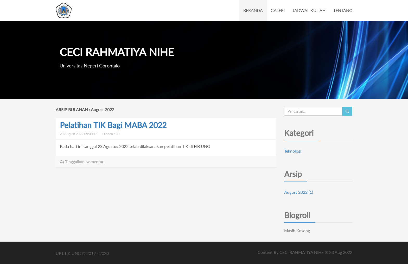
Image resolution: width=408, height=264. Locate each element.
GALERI (278, 10)
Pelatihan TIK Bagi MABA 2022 (113, 125)
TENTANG (342, 10)
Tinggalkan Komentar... (83, 161)
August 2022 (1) (298, 192)
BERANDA (253, 10)
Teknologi (292, 150)
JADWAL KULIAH (309, 10)
